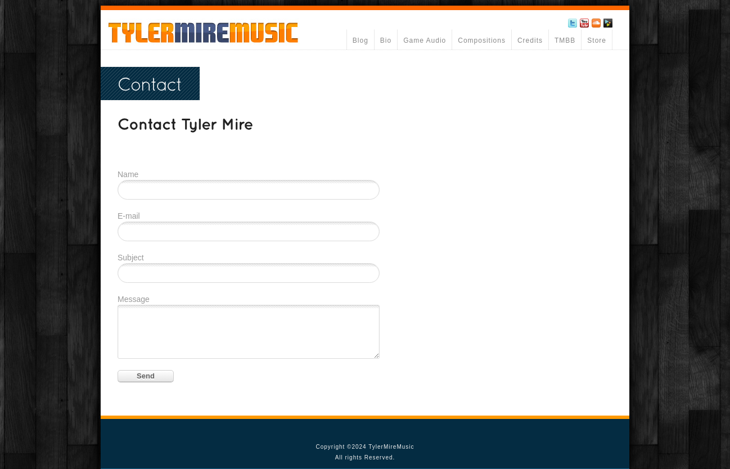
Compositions (482, 40)
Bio (385, 40)
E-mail (129, 215)
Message (134, 299)
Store (596, 40)
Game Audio (424, 40)
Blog (360, 40)
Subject (131, 257)
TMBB (565, 40)
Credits (530, 40)
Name (128, 174)
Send (146, 376)
